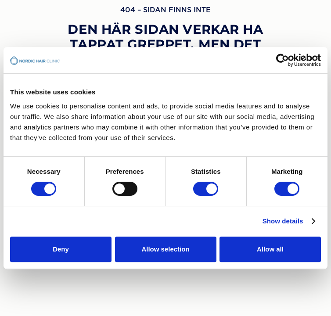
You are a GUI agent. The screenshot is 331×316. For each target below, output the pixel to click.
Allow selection (165, 249)
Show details (283, 221)
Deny (61, 249)
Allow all (270, 249)
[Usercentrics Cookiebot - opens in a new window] (282, 60)
